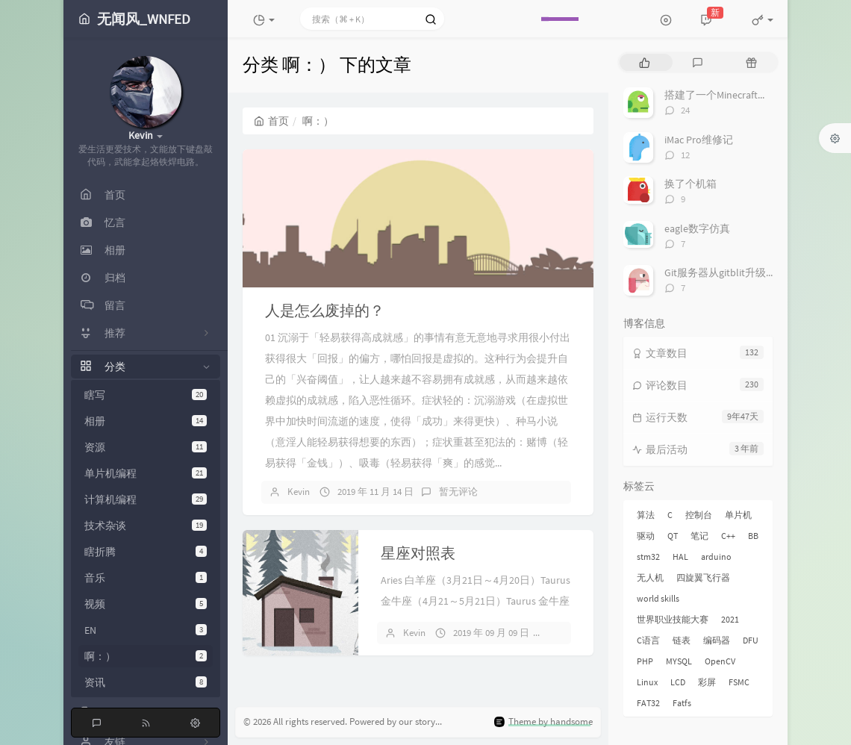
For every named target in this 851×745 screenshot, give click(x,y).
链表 (682, 640)
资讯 (145, 682)
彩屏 (707, 682)
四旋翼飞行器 (703, 577)
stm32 (648, 556)
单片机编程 (145, 473)
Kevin (298, 491)
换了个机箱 (690, 183)
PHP (645, 661)
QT (672, 535)
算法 (646, 514)
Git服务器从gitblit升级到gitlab (733, 272)
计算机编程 (145, 499)
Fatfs (682, 702)
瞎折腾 (145, 551)
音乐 (145, 578)
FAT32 (648, 702)
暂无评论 (458, 491)
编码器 (716, 640)
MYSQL (679, 661)
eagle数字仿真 (697, 228)
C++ (728, 535)
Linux (647, 682)
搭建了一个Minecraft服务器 (726, 95)
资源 (145, 447)
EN (145, 630)
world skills (658, 598)
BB (753, 535)
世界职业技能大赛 (672, 619)
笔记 (699, 535)
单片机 (738, 514)
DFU (750, 640)
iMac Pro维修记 (698, 139)
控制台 (698, 514)
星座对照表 (418, 552)
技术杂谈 (145, 525)
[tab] (644, 62)
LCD (677, 682)
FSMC (739, 682)
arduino (716, 556)
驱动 (646, 535)
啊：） (145, 656)
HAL (680, 556)
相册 (145, 421)
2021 (730, 619)
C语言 (648, 640)
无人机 (650, 577)
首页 (271, 121)
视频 (145, 604)
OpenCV (720, 661)
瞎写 (145, 395)
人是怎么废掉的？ (324, 310)
